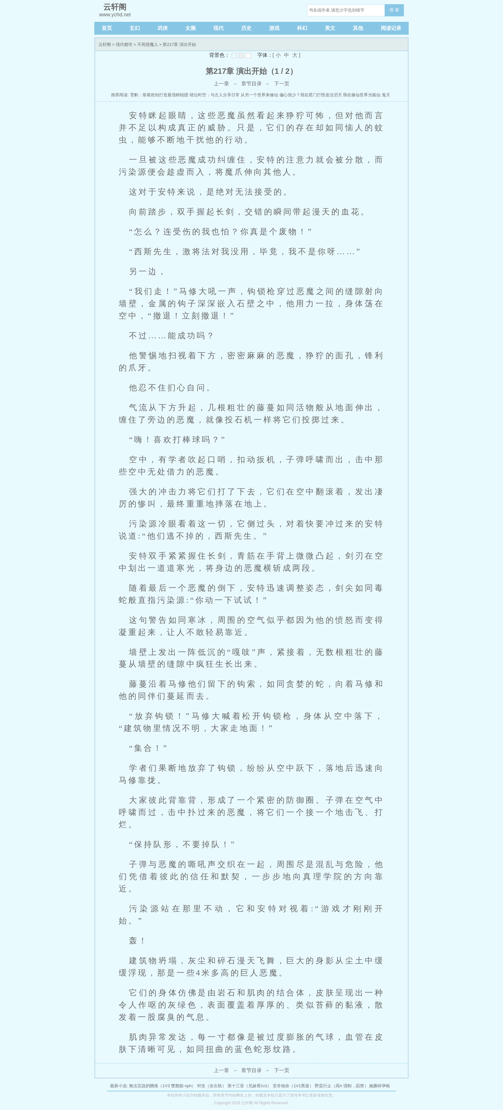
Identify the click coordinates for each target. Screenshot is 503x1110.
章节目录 (251, 83)
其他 (358, 28)
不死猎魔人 (147, 44)
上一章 (221, 83)
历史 (246, 28)
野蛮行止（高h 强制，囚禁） (341, 1085)
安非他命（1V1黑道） (293, 1085)
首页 (107, 28)
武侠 (163, 28)
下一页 (281, 83)
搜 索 (394, 9)
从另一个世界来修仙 (259, 94)
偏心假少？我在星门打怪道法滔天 (310, 94)
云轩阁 (104, 44)
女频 (190, 28)
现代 (218, 28)
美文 (330, 28)
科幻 (302, 28)
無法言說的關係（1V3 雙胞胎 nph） (162, 1085)
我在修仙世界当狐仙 (361, 94)
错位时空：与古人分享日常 (215, 94)
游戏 (274, 28)
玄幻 (135, 28)
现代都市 (124, 44)
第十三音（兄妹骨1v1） (249, 1085)
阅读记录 (391, 28)
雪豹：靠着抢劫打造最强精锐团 (159, 94)
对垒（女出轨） (211, 1085)
